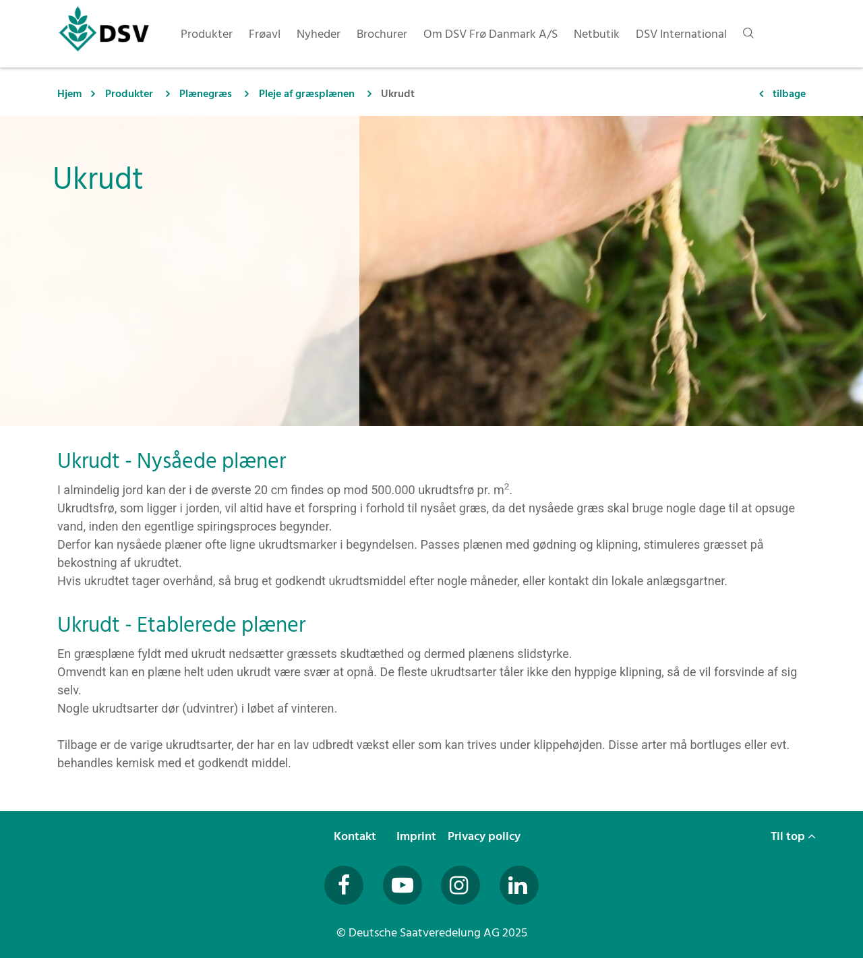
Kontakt (356, 836)
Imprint (417, 836)
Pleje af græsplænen (307, 93)
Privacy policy (485, 836)
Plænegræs (205, 93)
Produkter (129, 93)
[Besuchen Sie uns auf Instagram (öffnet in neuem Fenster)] (460, 885)
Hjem (69, 93)
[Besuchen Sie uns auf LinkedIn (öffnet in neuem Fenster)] (519, 885)
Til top (793, 836)
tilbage (789, 93)
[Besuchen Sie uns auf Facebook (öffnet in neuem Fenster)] (343, 885)
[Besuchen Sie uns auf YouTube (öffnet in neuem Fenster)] (402, 885)
